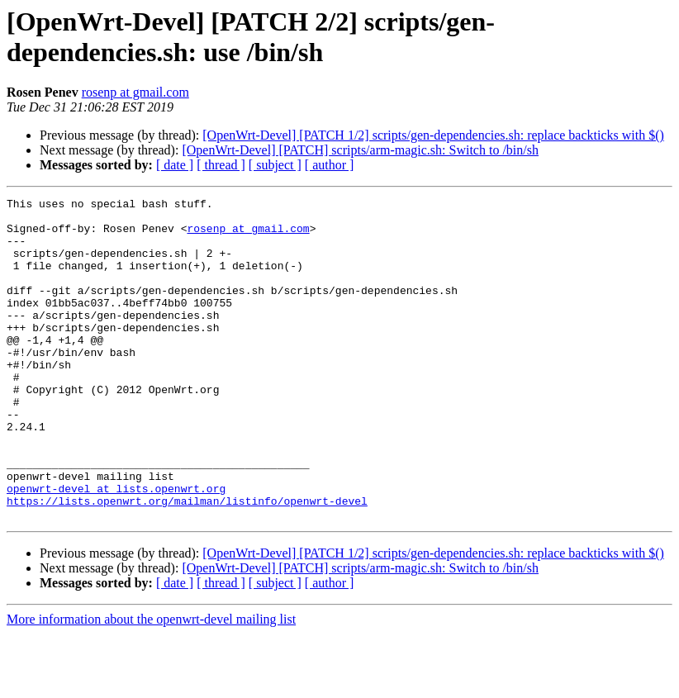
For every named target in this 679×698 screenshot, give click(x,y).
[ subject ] (275, 165)
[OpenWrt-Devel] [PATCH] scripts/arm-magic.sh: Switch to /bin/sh (360, 150)
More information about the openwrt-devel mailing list (151, 684)
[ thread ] (221, 165)
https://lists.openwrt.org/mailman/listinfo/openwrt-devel (187, 562)
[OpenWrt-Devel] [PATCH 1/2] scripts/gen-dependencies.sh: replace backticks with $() (433, 135)
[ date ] (174, 165)
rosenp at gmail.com (135, 92)
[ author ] (329, 165)
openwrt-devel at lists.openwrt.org (116, 547)
